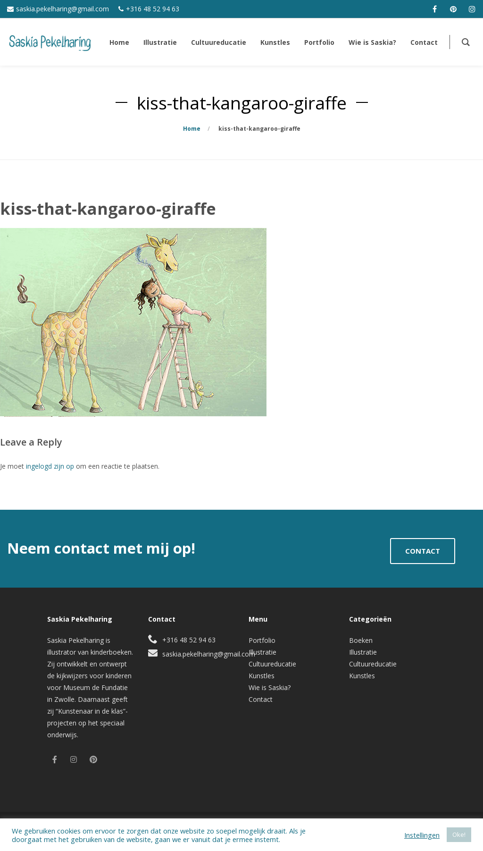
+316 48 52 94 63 (152, 8)
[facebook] (434, 9)
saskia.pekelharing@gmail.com (62, 8)
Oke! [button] (459, 834)
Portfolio (262, 640)
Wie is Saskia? (270, 687)
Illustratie (262, 652)
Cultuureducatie (272, 663)
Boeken (361, 640)
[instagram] (472, 9)
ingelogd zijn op (50, 466)
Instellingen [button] (422, 835)
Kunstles (262, 675)
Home (191, 129)
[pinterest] (453, 9)
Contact (261, 699)
